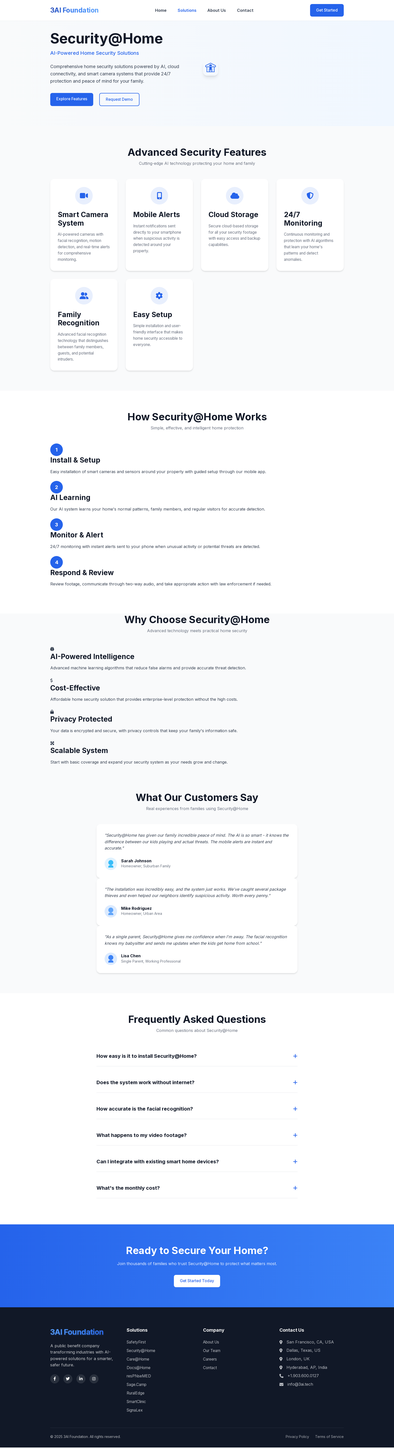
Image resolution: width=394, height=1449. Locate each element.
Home (166, 10)
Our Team (212, 1352)
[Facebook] (54, 1381)
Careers (210, 1360)
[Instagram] (93, 1381)
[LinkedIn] (80, 1381)
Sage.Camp (137, 1386)
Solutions (190, 10)
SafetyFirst (137, 1343)
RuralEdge (136, 1394)
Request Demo (121, 99)
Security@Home (142, 1352)
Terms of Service (329, 1438)
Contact (243, 10)
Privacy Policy (297, 1438)
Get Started (327, 10)
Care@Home (139, 1360)
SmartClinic (137, 1403)
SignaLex (135, 1411)
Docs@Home (139, 1369)
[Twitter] (67, 1381)
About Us (217, 10)
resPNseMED (139, 1377)
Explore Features (72, 99)
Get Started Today (197, 1282)
